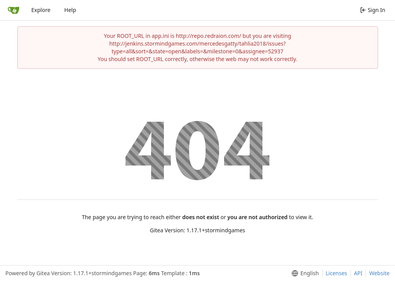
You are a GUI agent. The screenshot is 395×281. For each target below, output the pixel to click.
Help (70, 10)
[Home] (13, 10)
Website (379, 273)
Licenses (336, 273)
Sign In (373, 10)
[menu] (303, 273)
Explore (40, 10)
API (358, 273)
